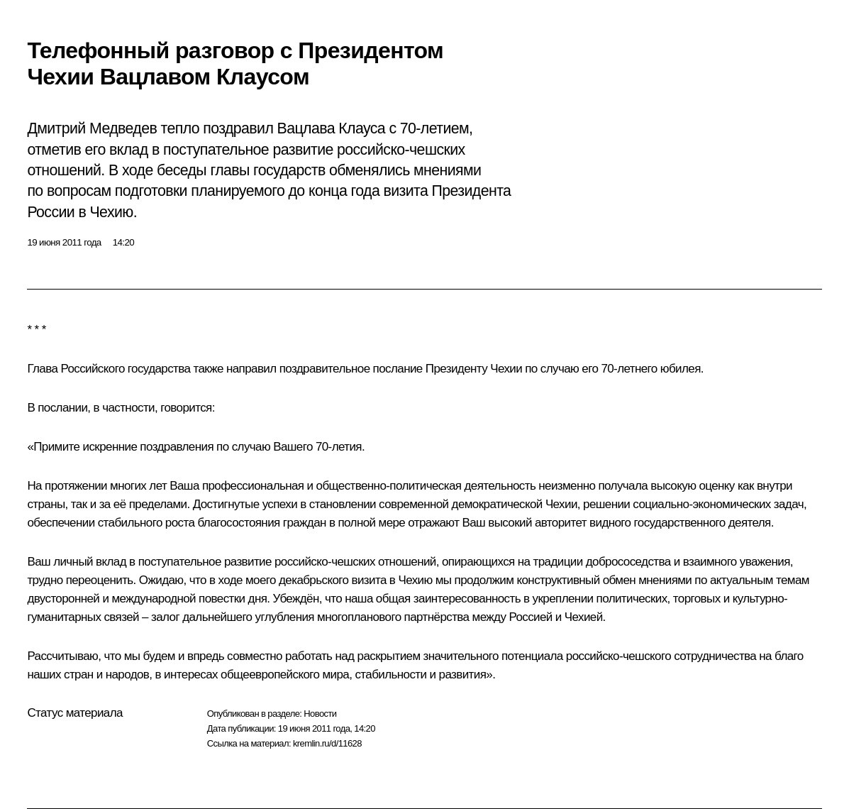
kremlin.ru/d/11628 (327, 743)
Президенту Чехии (474, 368)
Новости (320, 713)
